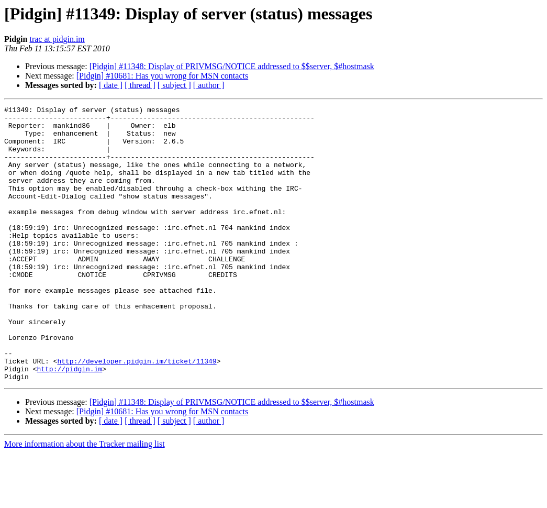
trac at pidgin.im (56, 39)
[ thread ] (140, 85)
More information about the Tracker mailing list (84, 498)
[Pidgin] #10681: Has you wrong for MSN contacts (162, 75)
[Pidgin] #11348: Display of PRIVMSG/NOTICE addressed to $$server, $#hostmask (232, 66)
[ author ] (209, 85)
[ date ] (110, 85)
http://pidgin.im (69, 422)
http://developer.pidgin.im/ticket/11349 (136, 412)
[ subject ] (174, 85)
